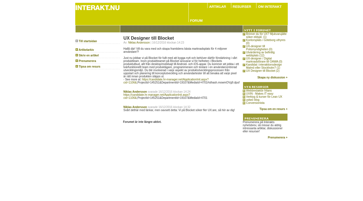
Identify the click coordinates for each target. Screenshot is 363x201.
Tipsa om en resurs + (273, 109)
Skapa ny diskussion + (272, 77)
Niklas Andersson (139, 42)
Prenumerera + (277, 137)
